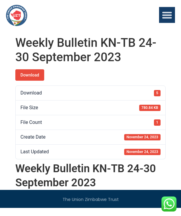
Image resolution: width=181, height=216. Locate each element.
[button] (167, 16)
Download (29, 75)
